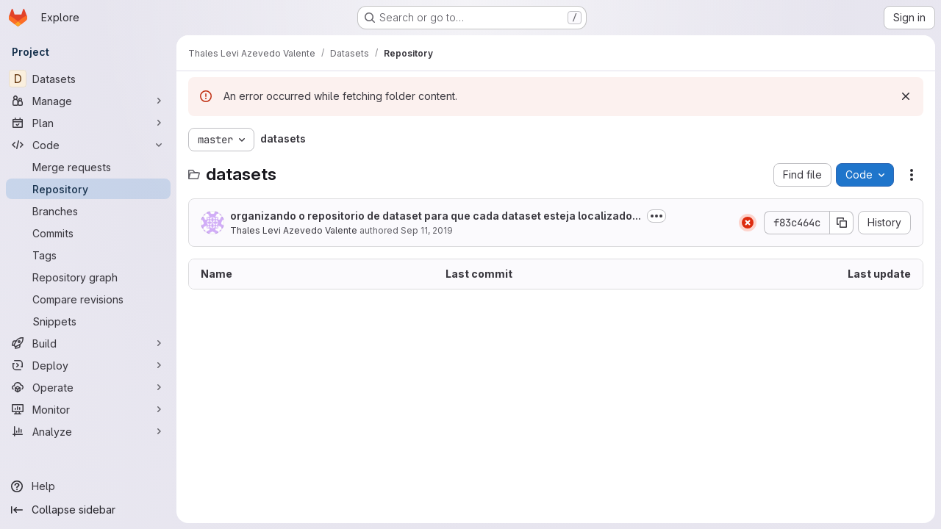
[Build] (88, 343)
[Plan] (88, 122)
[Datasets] (88, 78)
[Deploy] (88, 365)
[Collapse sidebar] (88, 510)
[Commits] (88, 233)
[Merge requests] (88, 166)
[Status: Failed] (747, 222)
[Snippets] (88, 321)
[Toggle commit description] (656, 216)
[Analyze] (88, 431)
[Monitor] (88, 409)
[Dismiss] (906, 96)
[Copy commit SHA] (842, 222)
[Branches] (88, 211)
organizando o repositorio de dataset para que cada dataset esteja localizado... (435, 215)
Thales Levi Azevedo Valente (293, 230)
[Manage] (88, 100)
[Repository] (88, 189)
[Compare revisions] (88, 299)
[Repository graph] (88, 277)
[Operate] (88, 387)
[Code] (88, 144)
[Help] (88, 486)
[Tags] (88, 255)
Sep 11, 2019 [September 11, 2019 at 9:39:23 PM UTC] (427, 230)
